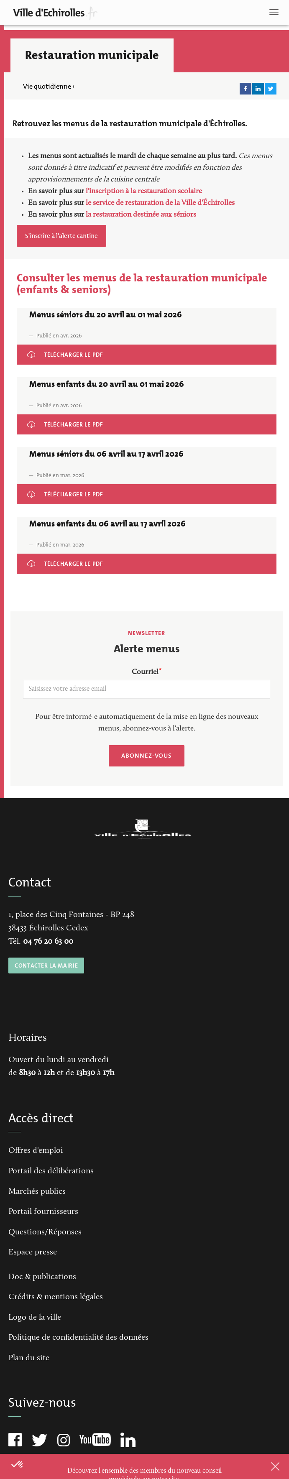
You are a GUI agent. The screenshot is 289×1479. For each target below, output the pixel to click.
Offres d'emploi (35, 1151)
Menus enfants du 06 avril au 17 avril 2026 (67, 559)
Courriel (145, 672)
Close (264, 1466)
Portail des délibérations (51, 1171)
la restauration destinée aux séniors (141, 215)
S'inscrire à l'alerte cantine (61, 236)
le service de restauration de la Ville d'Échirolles (160, 203)
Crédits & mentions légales (55, 1297)
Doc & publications (42, 1277)
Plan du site (28, 1358)
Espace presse (32, 1252)
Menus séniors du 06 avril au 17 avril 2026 (67, 490)
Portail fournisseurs (43, 1212)
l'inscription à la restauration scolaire (144, 191)
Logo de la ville (34, 1317)
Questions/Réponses (45, 1232)
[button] (18, 1465)
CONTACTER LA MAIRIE (46, 965)
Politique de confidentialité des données (78, 1337)
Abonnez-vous (146, 755)
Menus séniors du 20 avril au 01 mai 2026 (66, 350)
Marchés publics (37, 1192)
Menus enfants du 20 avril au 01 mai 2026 (67, 420)
